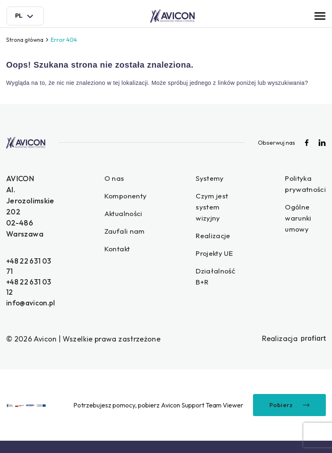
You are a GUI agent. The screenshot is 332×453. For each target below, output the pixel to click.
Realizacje (217, 237)
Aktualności (126, 214)
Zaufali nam (127, 232)
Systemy (213, 178)
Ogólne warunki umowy (304, 219)
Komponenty (128, 196)
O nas (116, 178)
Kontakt (120, 250)
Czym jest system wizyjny (216, 208)
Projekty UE (218, 255)
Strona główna (26, 39)
